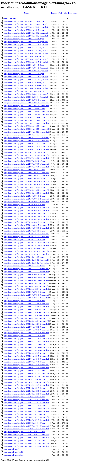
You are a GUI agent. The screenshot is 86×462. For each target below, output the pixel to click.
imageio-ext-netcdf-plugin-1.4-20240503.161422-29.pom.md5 (26, 269)
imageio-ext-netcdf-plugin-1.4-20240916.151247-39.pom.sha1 (26, 359)
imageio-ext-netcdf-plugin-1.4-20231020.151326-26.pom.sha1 (26, 245)
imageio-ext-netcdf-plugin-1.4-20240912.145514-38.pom (24, 344)
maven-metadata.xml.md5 (13, 452)
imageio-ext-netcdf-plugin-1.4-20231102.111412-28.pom (24, 257)
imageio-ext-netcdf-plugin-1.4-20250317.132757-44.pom (24, 397)
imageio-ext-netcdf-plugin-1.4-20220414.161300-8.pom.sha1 (26, 88)
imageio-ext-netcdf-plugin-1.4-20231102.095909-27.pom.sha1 (26, 254)
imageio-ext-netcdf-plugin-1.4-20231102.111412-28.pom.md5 (26, 260)
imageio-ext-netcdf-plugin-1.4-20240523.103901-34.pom (24, 309)
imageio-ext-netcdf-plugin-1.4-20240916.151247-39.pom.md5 (26, 356)
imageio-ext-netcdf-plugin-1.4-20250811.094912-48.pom (24, 432)
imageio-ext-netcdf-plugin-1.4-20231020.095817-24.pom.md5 (26, 225)
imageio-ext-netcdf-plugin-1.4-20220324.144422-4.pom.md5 (26, 50)
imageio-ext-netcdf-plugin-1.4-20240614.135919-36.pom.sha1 (26, 333)
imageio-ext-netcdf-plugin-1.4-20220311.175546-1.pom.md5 (26, 24)
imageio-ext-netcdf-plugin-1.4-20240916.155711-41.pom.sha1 (26, 376)
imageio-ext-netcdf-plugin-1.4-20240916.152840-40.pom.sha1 (26, 368)
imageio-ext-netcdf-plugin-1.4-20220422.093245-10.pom (24, 100)
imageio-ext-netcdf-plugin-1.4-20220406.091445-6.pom (24, 65)
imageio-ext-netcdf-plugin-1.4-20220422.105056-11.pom (24, 109)
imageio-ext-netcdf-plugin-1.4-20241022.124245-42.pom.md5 (26, 382)
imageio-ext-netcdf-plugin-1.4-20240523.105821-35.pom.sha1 (26, 324)
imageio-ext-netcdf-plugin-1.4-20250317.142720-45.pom (24, 405)
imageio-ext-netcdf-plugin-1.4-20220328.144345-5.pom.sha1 (26, 62)
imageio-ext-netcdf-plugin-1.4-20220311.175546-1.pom (24, 21)
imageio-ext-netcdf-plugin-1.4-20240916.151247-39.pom (24, 353)
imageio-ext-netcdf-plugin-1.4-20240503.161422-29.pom (24, 266)
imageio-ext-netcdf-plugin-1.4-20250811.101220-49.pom (24, 440)
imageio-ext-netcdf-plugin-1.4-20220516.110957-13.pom (24, 126)
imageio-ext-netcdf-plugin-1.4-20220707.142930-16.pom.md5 (26, 155)
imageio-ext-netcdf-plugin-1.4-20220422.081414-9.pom (24, 91)
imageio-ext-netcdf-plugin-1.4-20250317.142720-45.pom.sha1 (26, 411)
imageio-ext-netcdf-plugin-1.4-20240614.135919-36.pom (24, 327)
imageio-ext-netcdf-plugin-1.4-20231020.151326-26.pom (24, 240)
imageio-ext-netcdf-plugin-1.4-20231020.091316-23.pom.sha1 (26, 219)
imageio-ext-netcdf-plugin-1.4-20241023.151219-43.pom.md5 (26, 391)
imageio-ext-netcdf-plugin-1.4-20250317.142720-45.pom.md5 (26, 408)
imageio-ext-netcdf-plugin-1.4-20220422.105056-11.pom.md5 (26, 112)
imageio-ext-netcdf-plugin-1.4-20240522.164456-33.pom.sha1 (26, 307)
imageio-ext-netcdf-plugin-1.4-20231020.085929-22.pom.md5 (26, 208)
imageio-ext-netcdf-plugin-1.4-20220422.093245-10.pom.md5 (26, 103)
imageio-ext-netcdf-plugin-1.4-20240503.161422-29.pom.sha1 (26, 272)
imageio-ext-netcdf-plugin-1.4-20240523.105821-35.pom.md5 (26, 321)
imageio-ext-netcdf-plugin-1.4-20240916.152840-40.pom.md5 (26, 365)
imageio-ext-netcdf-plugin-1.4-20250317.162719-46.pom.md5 (26, 417)
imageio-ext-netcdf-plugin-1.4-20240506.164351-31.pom (24, 283)
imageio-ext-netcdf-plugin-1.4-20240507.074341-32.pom (24, 292)
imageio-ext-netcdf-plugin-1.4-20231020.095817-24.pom (24, 222)
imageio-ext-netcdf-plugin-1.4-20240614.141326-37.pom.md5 (26, 339)
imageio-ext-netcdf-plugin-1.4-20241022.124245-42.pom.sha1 (26, 385)
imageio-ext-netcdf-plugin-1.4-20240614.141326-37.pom (24, 336)
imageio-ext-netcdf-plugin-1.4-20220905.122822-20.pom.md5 (26, 190)
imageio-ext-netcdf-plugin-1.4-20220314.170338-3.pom (24, 39)
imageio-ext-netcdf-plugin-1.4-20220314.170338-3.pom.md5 (26, 42)
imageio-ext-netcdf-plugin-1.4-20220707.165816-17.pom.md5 (26, 164)
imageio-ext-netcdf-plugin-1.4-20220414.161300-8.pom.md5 (26, 85)
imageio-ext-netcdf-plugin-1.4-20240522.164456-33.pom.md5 (26, 304)
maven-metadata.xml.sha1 (13, 455)
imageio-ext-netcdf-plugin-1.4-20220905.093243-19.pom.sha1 (26, 184)
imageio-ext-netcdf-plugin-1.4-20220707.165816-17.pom (24, 161)
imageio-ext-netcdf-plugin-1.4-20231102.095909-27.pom (24, 248)
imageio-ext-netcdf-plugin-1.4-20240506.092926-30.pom (24, 274)
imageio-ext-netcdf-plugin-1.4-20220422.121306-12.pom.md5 (26, 120)
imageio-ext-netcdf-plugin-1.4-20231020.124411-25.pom (24, 231)
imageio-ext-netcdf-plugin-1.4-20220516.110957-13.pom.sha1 (26, 132)
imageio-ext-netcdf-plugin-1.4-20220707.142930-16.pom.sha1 (26, 158)
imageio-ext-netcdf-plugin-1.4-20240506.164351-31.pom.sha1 (26, 289)
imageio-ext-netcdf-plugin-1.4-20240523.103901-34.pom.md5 (26, 312)
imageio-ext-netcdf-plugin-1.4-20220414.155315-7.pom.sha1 (26, 79)
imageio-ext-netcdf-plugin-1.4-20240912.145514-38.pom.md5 (26, 347)
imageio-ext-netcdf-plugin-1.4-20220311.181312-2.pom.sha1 (26, 36)
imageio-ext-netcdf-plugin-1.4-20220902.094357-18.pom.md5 (26, 173)
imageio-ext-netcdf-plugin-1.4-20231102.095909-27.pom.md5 (26, 251)
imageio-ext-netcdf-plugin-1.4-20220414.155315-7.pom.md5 (26, 77)
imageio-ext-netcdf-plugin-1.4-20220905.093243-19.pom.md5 (26, 181)
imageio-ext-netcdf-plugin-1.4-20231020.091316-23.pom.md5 (26, 216)
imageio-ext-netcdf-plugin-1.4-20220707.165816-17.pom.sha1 (26, 167)
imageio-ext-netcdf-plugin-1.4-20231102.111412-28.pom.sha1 (26, 263)
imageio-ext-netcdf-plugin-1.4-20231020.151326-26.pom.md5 (26, 242)
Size (66, 13)
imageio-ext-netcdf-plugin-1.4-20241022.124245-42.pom (24, 379)
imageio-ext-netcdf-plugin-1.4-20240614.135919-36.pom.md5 (26, 330)
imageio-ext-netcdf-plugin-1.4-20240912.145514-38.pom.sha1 (26, 350)
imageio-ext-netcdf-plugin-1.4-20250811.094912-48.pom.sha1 (26, 437)
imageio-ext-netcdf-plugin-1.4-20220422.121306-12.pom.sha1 (26, 123)
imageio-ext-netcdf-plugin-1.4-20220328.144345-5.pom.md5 (26, 59)
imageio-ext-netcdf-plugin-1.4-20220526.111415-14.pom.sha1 (26, 141)
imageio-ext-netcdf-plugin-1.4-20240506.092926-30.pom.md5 (26, 277)
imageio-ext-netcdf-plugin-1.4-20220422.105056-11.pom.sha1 (26, 114)
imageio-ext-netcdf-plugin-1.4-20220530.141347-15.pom (24, 144)
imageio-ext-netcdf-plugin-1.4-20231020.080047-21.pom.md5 (26, 199)
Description (72, 13)
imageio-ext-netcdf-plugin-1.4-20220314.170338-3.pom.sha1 (26, 45)
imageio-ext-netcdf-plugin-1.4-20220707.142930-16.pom (24, 152)
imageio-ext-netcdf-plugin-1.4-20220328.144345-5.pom (24, 56)
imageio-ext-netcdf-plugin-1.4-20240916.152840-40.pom (24, 362)
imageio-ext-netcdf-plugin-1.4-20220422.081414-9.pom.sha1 (26, 97)
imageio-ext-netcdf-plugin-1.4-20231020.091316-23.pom (24, 213)
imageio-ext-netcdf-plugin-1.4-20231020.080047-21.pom (24, 196)
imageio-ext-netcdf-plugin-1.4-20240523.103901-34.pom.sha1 (26, 315)
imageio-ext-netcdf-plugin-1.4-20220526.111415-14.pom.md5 (26, 138)
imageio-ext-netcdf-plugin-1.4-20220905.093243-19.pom (24, 178)
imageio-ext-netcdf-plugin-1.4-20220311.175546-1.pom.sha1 (26, 27)
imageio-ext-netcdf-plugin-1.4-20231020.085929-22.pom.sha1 (26, 210)
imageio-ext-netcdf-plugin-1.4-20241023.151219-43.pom (24, 388)
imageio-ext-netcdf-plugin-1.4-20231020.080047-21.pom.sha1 (26, 202)
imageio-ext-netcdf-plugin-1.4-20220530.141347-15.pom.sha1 (26, 149)
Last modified (56, 13)
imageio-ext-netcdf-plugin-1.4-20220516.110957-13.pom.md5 (26, 129)
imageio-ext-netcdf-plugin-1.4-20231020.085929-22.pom (24, 205)
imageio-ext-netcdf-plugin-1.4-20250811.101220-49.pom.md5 (26, 443)
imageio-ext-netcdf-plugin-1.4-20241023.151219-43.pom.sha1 (26, 394)
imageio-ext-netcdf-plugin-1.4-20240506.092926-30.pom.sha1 (26, 280)
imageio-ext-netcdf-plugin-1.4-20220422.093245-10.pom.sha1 (26, 106)
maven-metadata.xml (11, 449)
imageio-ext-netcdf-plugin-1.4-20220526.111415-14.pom (24, 135)
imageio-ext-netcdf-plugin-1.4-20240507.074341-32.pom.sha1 (26, 298)
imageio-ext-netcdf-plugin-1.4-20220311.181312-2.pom (24, 30)
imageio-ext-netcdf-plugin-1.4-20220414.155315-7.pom (24, 74)
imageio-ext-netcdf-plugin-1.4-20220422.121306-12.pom (24, 117)
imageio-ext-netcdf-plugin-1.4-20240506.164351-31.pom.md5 (26, 286)
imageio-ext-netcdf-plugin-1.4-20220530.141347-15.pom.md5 (26, 146)
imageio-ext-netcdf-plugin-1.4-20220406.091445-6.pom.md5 (26, 68)
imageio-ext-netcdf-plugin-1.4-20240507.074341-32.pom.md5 (26, 295)
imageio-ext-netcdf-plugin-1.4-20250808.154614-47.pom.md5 (26, 426)
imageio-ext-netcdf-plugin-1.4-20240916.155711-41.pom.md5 (26, 373)
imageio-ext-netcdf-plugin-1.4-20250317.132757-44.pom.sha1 (26, 403)
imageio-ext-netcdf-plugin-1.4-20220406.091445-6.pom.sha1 (26, 71)
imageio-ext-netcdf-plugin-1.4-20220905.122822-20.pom (24, 187)
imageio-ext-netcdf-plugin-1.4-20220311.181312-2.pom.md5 (26, 33)
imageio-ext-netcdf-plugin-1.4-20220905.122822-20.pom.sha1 (26, 193)
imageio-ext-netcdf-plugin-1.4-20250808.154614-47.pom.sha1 (26, 429)
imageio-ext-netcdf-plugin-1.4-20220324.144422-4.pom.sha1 (26, 53)
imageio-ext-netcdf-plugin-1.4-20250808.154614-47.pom (24, 423)
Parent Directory (10, 18)
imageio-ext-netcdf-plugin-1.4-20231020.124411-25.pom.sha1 (26, 237)
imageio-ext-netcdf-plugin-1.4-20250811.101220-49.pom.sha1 (26, 446)
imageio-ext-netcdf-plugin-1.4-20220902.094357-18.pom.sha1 (26, 176)
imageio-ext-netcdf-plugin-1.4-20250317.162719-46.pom (24, 414)
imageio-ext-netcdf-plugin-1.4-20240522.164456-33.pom (24, 301)
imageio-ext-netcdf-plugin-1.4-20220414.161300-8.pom (24, 82)
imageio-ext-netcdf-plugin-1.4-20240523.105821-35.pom (24, 318)
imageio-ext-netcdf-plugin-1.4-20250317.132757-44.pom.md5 (26, 400)
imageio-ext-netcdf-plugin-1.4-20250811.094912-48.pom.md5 (26, 435)
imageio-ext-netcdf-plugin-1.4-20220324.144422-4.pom (24, 47)
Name (26, 13)
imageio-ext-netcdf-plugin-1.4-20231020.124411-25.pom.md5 (26, 234)
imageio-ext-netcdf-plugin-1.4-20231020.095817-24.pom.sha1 (26, 228)
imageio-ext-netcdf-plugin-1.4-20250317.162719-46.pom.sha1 (26, 420)
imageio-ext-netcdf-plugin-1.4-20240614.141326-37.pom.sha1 (26, 341)
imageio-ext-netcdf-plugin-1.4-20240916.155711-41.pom (24, 371)
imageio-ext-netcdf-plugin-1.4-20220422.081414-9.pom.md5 (26, 94)
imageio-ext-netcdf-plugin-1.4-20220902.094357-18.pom (24, 170)
